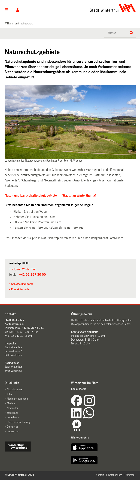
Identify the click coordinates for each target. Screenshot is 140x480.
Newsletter (12, 408)
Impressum (13, 431)
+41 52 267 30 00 (32, 274)
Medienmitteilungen (17, 398)
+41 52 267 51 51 (33, 327)
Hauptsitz (10, 343)
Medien (11, 403)
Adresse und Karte (22, 283)
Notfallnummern (15, 389)
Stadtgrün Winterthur (22, 269)
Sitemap (130, 474)
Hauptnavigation (7, 10)
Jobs (9, 394)
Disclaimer (12, 426)
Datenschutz (115, 474)
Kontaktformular (21, 289)
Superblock (13, 417)
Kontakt (100, 474)
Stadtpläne (12, 412)
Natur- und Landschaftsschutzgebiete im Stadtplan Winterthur (48, 195)
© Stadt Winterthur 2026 (19, 474)
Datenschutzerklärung (18, 422)
